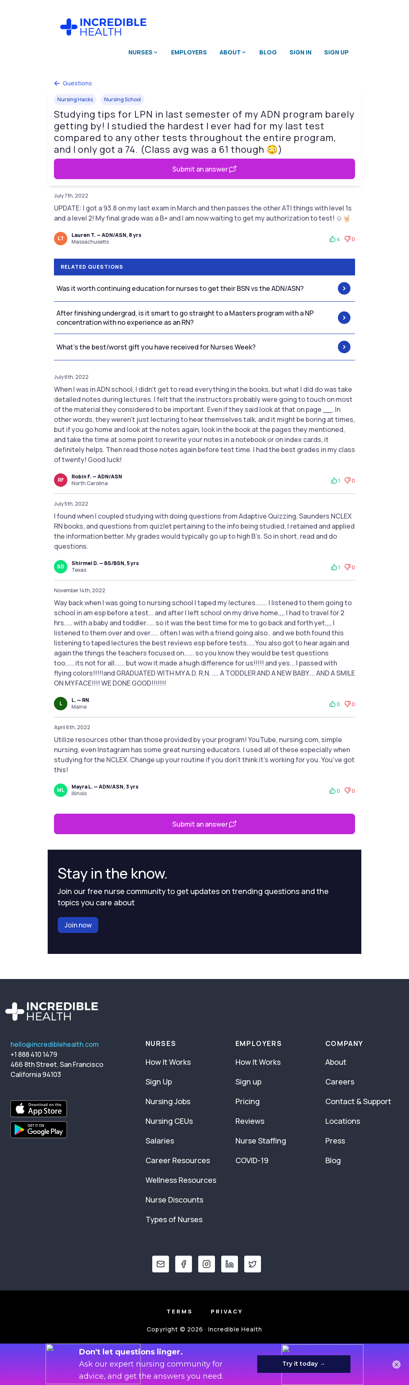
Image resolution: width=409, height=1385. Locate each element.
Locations (342, 1121)
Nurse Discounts (174, 1200)
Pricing (247, 1101)
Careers (339, 1082)
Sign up (248, 1082)
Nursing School (122, 99)
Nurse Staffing (260, 1141)
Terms (179, 1311)
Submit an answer (204, 169)
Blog (268, 52)
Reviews (249, 1121)
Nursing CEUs (169, 1121)
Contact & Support (358, 1101)
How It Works (168, 1062)
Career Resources (178, 1160)
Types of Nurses (174, 1219)
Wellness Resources (181, 1180)
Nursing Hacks (75, 99)
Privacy (227, 1311)
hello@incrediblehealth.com (54, 1044)
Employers (189, 52)
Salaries (160, 1141)
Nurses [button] (143, 52)
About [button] (233, 52)
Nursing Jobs (168, 1101)
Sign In (300, 52)
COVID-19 (251, 1160)
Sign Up (336, 52)
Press (335, 1141)
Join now (78, 925)
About (335, 1062)
